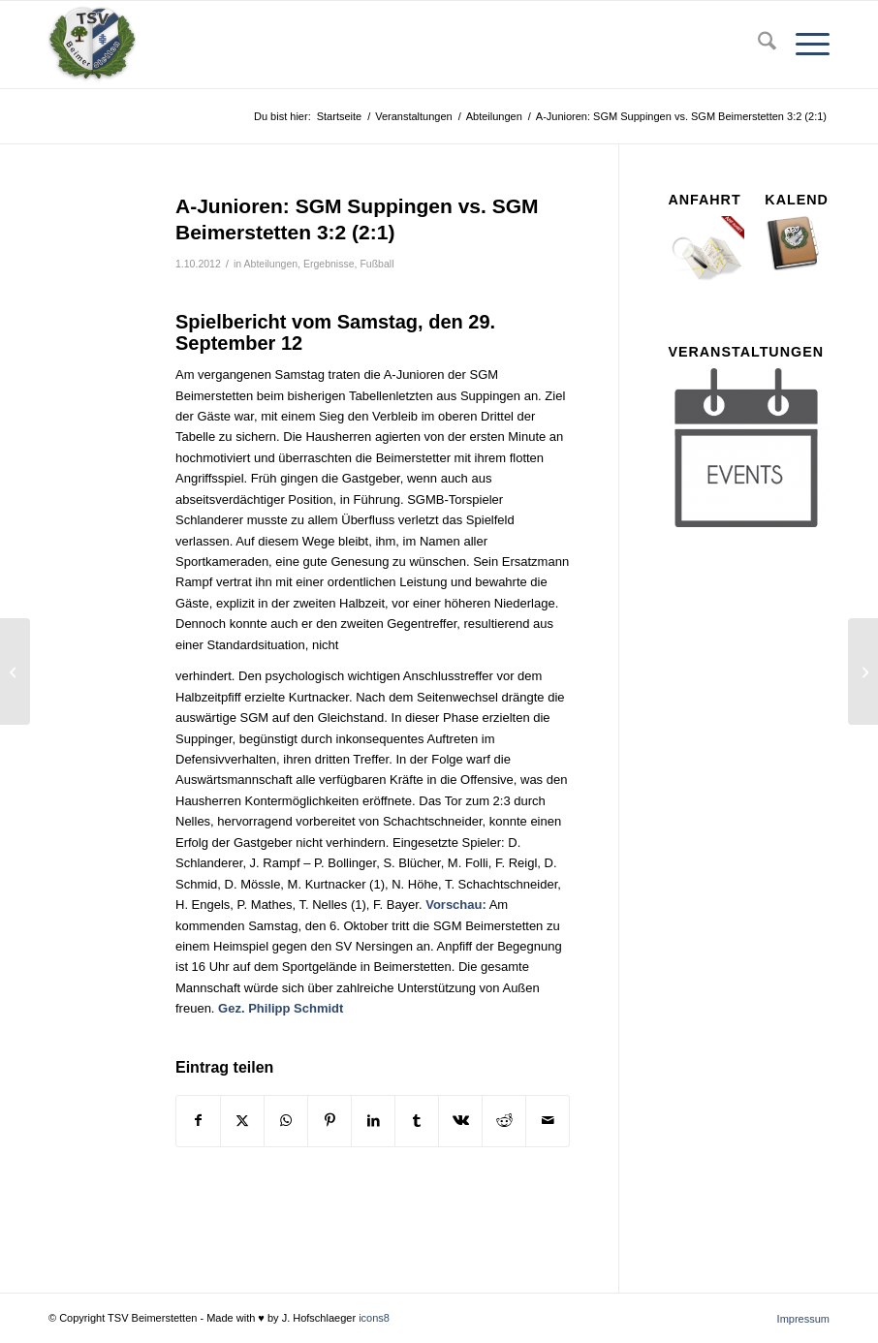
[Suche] (757, 44)
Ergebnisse (329, 263)
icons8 (374, 1318)
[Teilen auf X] (242, 1120)
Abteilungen (271, 263)
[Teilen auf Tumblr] (416, 1120)
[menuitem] (757, 44)
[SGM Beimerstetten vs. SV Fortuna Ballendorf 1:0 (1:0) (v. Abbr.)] (15, 671)
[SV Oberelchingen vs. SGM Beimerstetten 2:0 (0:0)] (863, 671)
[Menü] (803, 44)
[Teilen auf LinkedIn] (373, 1120)
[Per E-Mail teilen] (547, 1120)
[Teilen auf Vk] (460, 1120)
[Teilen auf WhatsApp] (286, 1120)
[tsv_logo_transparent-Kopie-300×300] (92, 44)
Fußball (376, 263)
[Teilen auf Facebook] (198, 1120)
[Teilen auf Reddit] (504, 1120)
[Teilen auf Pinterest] (329, 1120)
